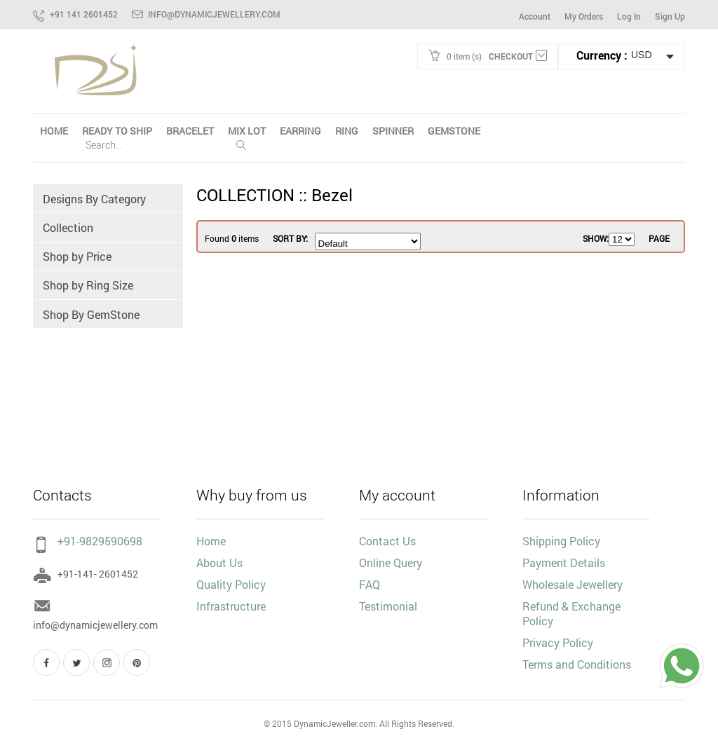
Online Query (390, 562)
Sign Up (670, 16)
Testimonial (388, 606)
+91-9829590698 (87, 540)
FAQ (369, 584)
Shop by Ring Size (88, 287)
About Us (219, 562)
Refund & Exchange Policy (571, 613)
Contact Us (387, 540)
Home (211, 540)
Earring (300, 130)
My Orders (583, 16)
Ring (346, 130)
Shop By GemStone (91, 316)
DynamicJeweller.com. (335, 723)
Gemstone (454, 130)
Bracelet (190, 130)
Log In (629, 16)
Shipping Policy (561, 540)
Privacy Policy (557, 642)
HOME (54, 130)
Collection (68, 228)
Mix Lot (247, 130)
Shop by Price (77, 257)
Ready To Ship (117, 130)
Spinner (393, 130)
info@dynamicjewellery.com (214, 14)
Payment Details (563, 562)
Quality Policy (231, 584)
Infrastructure (231, 606)
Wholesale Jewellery (572, 584)
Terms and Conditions (576, 664)
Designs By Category (95, 198)
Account (534, 16)
